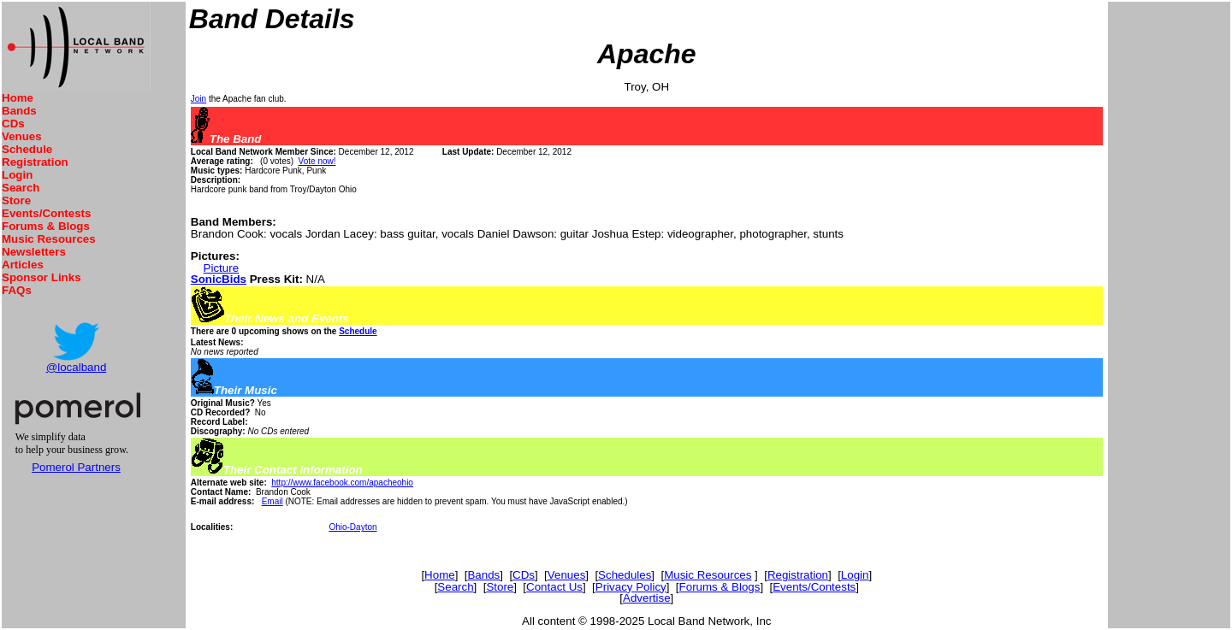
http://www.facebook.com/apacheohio (342, 482)
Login (17, 174)
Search (20, 187)
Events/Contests (46, 213)
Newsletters (34, 251)
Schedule (27, 149)
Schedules (624, 574)
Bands (19, 110)
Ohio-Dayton (352, 527)
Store (16, 200)
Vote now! (317, 161)
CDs (13, 123)
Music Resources (49, 239)
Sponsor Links (41, 277)
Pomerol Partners (76, 467)
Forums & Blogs (46, 226)
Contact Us (554, 586)
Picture (221, 268)
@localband (76, 367)
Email (272, 501)
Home (17, 97)
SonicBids (218, 279)
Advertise (647, 598)
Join (198, 98)
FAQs (17, 290)
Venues (22, 136)
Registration (35, 162)
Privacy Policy (630, 586)
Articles (23, 264)
